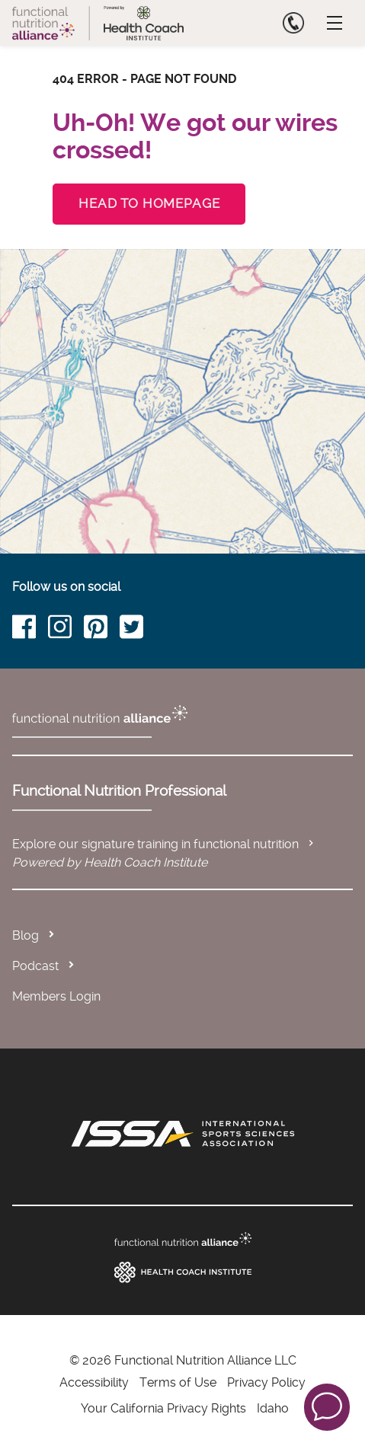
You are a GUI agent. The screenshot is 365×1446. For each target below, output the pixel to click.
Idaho (273, 1408)
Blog (25, 935)
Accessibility (94, 1382)
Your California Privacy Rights (163, 1408)
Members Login (56, 996)
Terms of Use (177, 1382)
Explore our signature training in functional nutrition (164, 844)
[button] (327, 1406)
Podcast (35, 966)
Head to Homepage (148, 203)
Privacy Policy (266, 1382)
